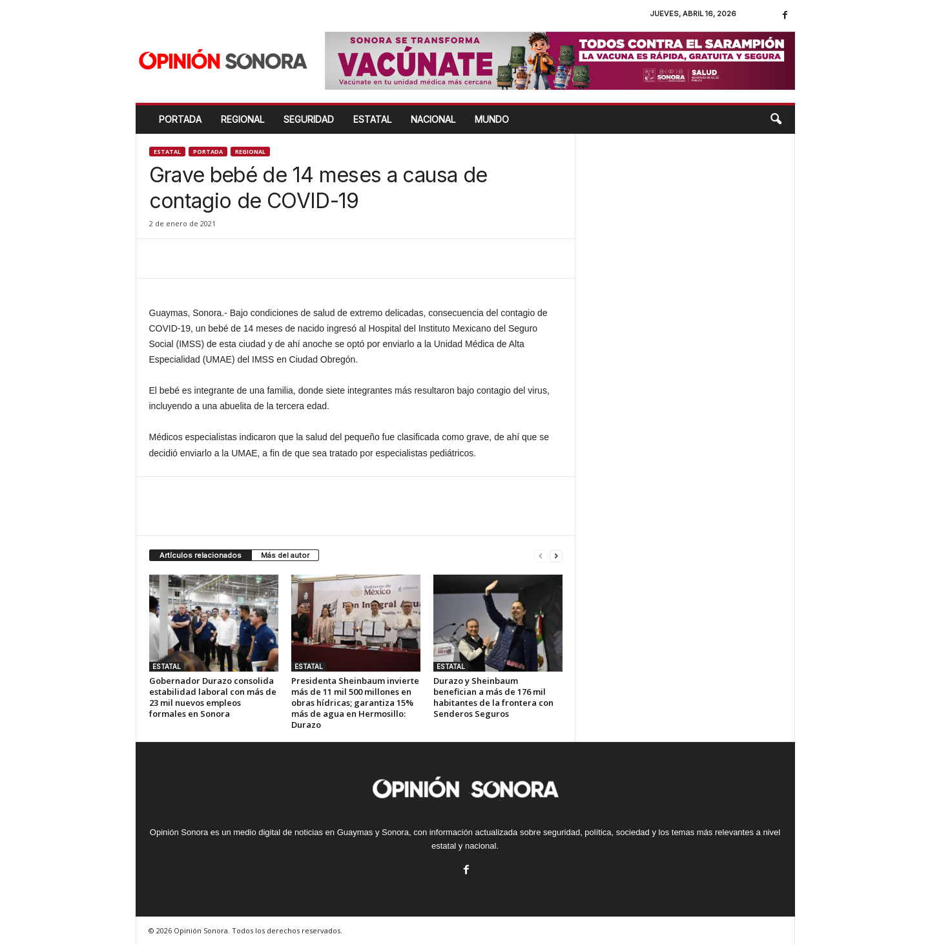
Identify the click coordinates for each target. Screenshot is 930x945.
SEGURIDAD (309, 119)
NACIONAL (433, 119)
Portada (180, 119)
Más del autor (285, 555)
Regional (250, 151)
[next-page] (556, 555)
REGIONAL (242, 119)
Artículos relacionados (201, 555)
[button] (775, 119)
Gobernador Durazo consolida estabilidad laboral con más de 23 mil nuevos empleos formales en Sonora (212, 697)
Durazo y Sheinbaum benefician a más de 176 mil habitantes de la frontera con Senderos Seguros (493, 697)
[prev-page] (540, 555)
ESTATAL (372, 119)
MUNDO (492, 119)
